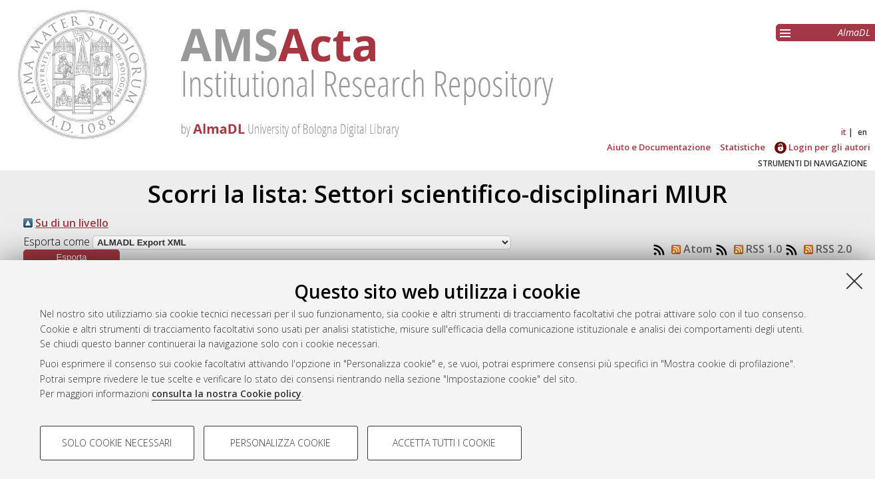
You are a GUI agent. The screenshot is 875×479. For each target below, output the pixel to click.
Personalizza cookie (280, 442)
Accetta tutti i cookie (444, 442)
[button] (71, 257)
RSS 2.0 (825, 248)
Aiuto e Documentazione (659, 147)
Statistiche (742, 147)
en (862, 132)
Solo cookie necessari (117, 442)
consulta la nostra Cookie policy (226, 393)
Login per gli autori (822, 147)
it (843, 132)
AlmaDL (854, 32)
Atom (689, 248)
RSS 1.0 (755, 248)
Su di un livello (71, 223)
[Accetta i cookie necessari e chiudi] (854, 280)
